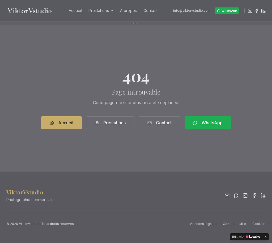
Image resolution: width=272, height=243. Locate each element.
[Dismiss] (265, 236)
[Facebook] (256, 10)
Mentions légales (202, 224)
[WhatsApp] (236, 195)
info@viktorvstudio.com (192, 10)
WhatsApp (227, 10)
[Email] (227, 195)
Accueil (75, 10)
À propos (128, 10)
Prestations (101, 10)
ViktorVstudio (24, 192)
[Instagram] (250, 10)
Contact (150, 10)
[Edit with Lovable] (246, 236)
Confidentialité (234, 224)
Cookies (259, 224)
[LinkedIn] (263, 10)
